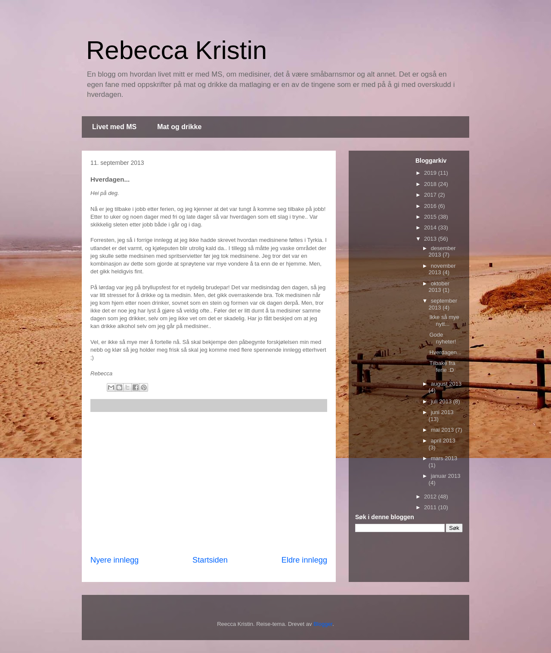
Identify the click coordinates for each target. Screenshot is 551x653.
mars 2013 (444, 458)
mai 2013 (443, 430)
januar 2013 (446, 476)
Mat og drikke (179, 126)
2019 (431, 173)
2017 (431, 195)
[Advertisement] (208, 483)
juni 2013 (442, 412)
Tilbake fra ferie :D (442, 366)
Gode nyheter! (442, 338)
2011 (431, 507)
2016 (431, 206)
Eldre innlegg (304, 560)
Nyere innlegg (114, 560)
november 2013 (442, 269)
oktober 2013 (439, 287)
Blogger (322, 624)
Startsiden (210, 560)
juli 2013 (442, 401)
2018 (431, 184)
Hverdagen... (445, 352)
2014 (431, 227)
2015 (431, 217)
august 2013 (446, 384)
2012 (431, 496)
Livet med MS (114, 126)
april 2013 (443, 440)
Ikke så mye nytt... (444, 320)
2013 (431, 238)
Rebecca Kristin (176, 50)
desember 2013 (442, 251)
